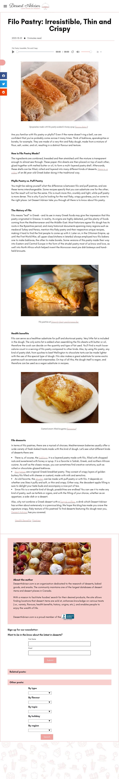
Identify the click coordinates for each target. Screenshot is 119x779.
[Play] (13, 51)
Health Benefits (23, 520)
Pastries (36, 520)
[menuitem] (99, 51)
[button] (2, 62)
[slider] (35, 51)
